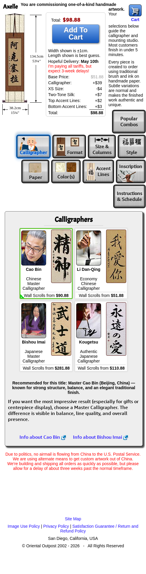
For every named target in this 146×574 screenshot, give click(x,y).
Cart (135, 19)
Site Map (73, 518)
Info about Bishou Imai (100, 437)
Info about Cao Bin (43, 437)
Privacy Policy (56, 526)
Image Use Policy (24, 526)
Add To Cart (76, 33)
